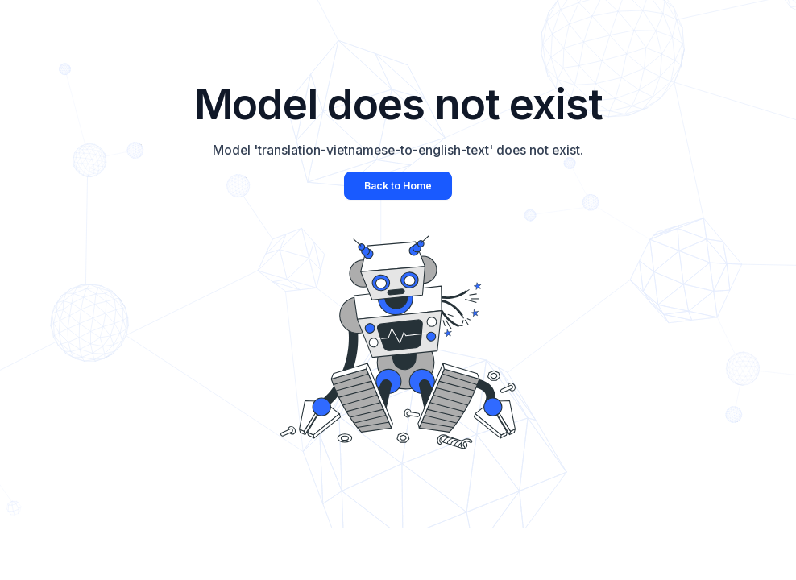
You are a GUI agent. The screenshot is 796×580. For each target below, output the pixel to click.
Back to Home (398, 186)
